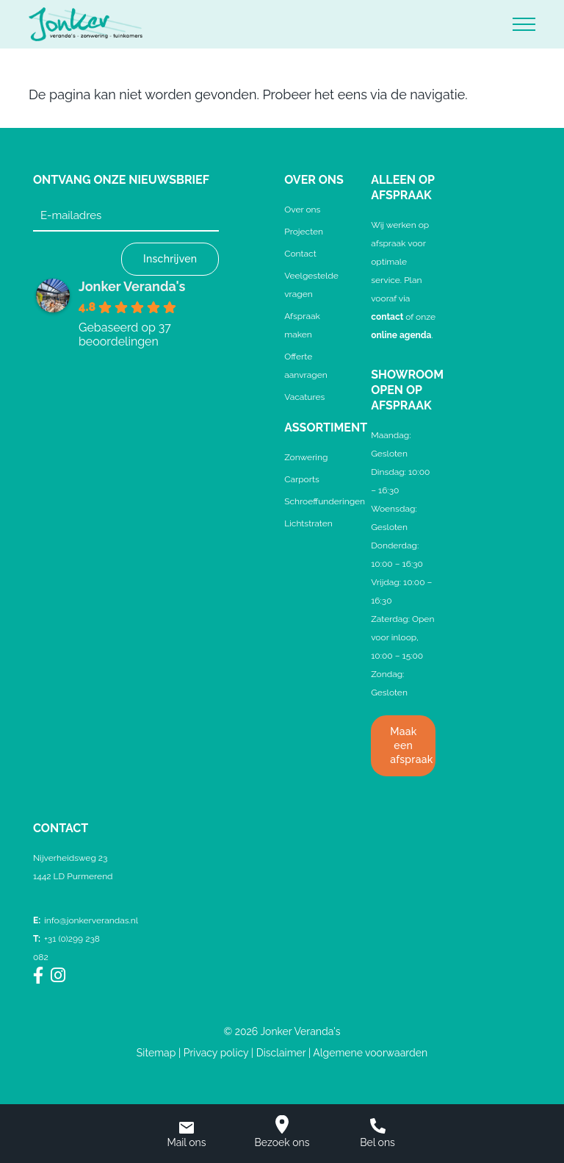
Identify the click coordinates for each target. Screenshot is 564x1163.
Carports (301, 479)
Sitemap (156, 1053)
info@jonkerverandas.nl (85, 920)
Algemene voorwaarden (370, 1053)
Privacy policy (216, 1053)
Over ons (302, 209)
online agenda (401, 335)
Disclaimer (281, 1053)
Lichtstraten (308, 523)
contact (387, 317)
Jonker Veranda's (132, 286)
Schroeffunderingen (324, 501)
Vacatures (304, 397)
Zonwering (306, 457)
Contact (300, 253)
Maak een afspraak (411, 745)
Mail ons (186, 1135)
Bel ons (377, 1133)
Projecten (303, 231)
